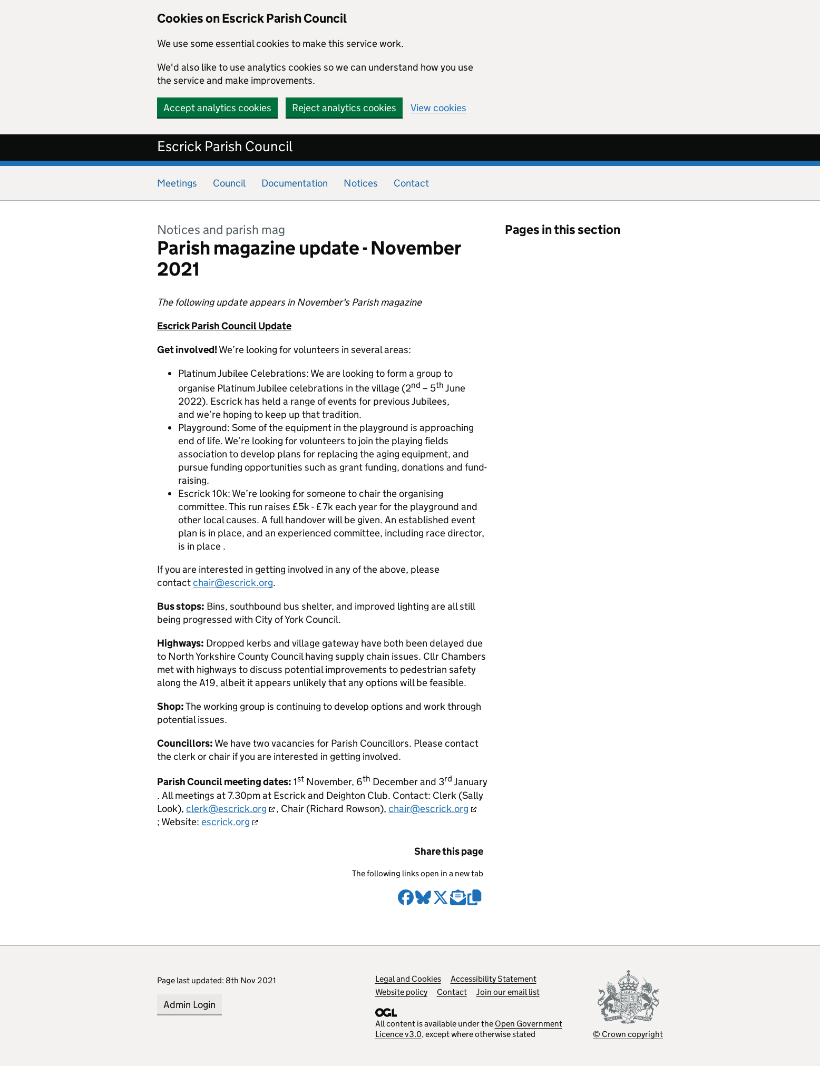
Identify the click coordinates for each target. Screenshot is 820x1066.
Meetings (177, 183)
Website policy (401, 992)
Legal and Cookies (408, 979)
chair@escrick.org (233, 582)
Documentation (294, 183)
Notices (361, 183)
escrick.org (225, 822)
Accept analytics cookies (217, 108)
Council (229, 183)
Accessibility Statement (493, 979)
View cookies (438, 108)
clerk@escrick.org (226, 809)
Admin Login (189, 1005)
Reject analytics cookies (344, 108)
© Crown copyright (628, 1034)
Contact (411, 183)
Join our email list (508, 992)
